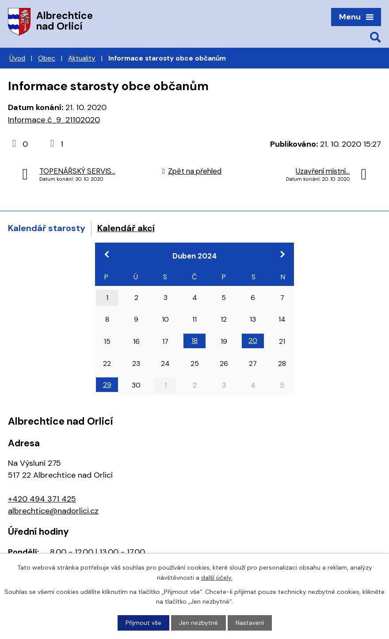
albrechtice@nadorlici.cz (53, 511)
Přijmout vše (143, 623)
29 (107, 384)
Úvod (17, 58)
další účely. (217, 577)
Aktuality (81, 58)
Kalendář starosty (46, 228)
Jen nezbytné (198, 623)
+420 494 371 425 (42, 499)
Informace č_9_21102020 (54, 119)
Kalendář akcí (126, 228)
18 (194, 340)
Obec (46, 58)
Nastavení (250, 623)
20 (252, 340)
